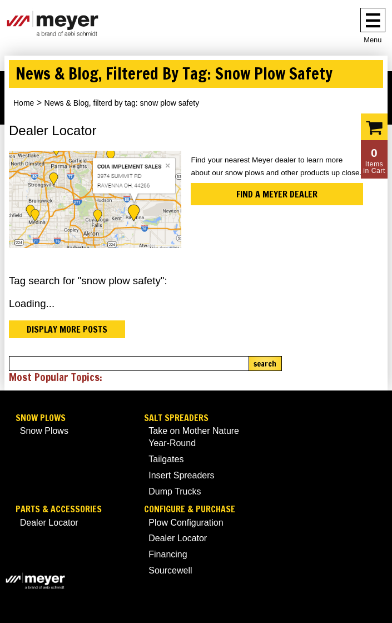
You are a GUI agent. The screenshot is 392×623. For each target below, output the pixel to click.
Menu (372, 40)
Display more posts (67, 329)
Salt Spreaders (176, 418)
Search (265, 363)
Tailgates (165, 459)
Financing (167, 554)
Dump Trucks (174, 491)
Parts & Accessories (59, 509)
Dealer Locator (49, 522)
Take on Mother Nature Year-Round (193, 437)
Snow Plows (41, 418)
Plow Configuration (185, 522)
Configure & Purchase (189, 509)
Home (23, 102)
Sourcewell (170, 570)
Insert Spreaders (181, 475)
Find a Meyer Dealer (276, 194)
